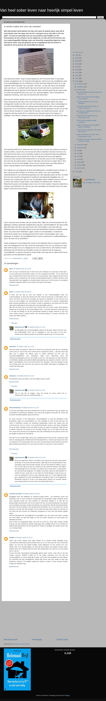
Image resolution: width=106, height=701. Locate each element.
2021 (77, 67)
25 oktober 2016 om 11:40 (36, 457)
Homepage (37, 639)
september (80, 144)
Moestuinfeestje (15, 407)
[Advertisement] (36, 619)
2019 (77, 72)
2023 (77, 61)
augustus (80, 147)
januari (79, 168)
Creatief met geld (15, 493)
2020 (77, 69)
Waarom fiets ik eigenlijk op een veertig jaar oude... (87, 116)
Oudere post (62, 639)
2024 (77, 58)
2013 (77, 171)
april (78, 159)
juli (78, 150)
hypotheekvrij (20, 327)
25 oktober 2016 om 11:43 (36, 327)
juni (78, 153)
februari (79, 165)
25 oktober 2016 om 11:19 (30, 407)
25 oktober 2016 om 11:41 (36, 390)
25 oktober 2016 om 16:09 (31, 493)
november (80, 87)
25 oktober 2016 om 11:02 (25, 376)
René (11, 269)
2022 (77, 64)
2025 (77, 55)
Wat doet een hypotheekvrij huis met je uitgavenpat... (89, 112)
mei (78, 156)
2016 (77, 81)
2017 (77, 78)
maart (79, 162)
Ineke (11, 292)
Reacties (14, 323)
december (80, 84)
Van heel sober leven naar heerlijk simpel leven (41, 10)
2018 (77, 75)
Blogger (67, 695)
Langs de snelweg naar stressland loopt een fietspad (88, 126)
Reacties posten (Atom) (22, 644)
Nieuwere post (10, 639)
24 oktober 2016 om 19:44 (22, 269)
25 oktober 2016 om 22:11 (24, 537)
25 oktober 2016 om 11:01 (25, 346)
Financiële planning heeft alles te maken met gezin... (87, 107)
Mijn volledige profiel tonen (91, 182)
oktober (79, 89)
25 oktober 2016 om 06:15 (22, 292)
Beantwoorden (14, 285)
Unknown (12, 346)
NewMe (11, 537)
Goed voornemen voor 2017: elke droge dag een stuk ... (88, 135)
